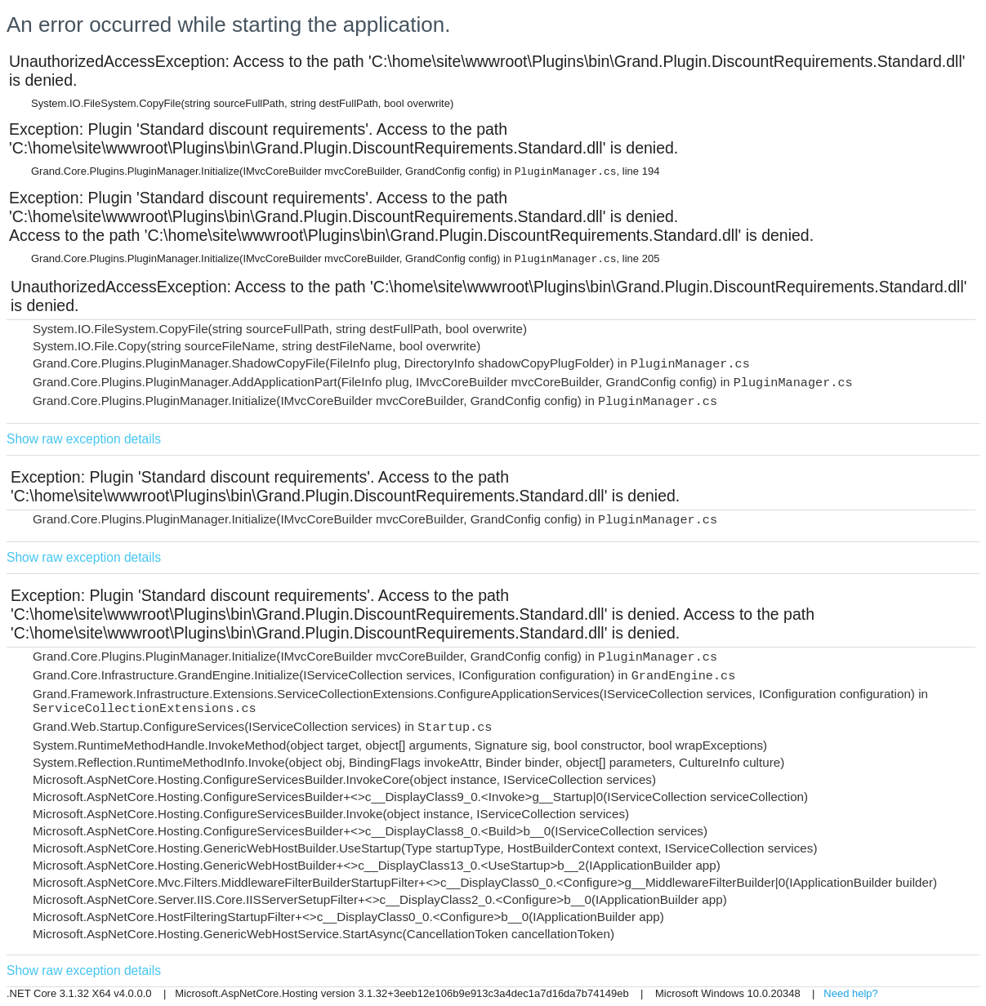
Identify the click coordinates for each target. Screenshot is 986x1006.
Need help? (850, 993)
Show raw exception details (84, 439)
